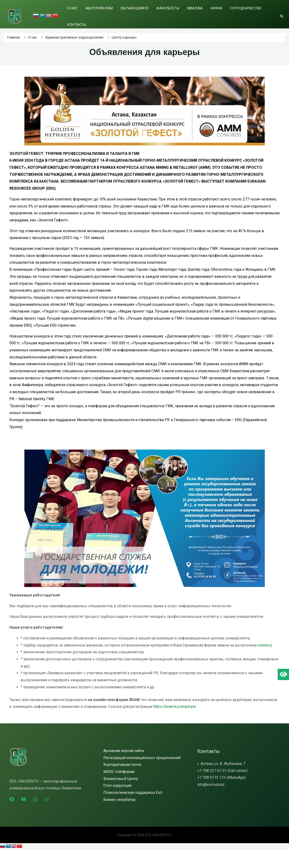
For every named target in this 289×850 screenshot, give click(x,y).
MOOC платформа (118, 771)
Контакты (263, 14)
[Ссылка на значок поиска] (282, 13)
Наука (210, 14)
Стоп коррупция (117, 785)
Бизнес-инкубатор (119, 799)
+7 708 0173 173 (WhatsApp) (221, 777)
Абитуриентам (110, 14)
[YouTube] (23, 799)
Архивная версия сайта (123, 750)
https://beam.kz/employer (174, 706)
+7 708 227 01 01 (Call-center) (222, 770)
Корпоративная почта (122, 764)
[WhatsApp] (47, 799)
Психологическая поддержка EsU (132, 792)
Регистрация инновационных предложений (141, 758)
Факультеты (170, 14)
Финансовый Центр (120, 778)
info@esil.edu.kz (211, 784)
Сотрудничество (235, 14)
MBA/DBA (193, 14)
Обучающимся (142, 14)
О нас (88, 14)
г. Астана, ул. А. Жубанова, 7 (221, 763)
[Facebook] (11, 799)
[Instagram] (35, 799)
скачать (264, 645)
